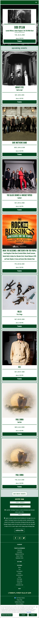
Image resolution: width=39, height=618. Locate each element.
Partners (19, 574)
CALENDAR (19, 545)
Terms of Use (24, 527)
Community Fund (19, 585)
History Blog (19, 582)
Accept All (23, 615)
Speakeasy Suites (19, 559)
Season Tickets (19, 557)
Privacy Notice (28, 612)
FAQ (19, 570)
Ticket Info (19, 551)
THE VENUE (19, 566)
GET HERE (19, 562)
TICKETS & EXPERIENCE (19, 549)
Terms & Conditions (19, 604)
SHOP (19, 589)
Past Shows (19, 580)
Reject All (32, 615)
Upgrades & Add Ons (19, 555)
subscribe (19, 531)
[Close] (36, 607)
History (19, 578)
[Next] (36, 24)
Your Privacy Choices (20, 598)
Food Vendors (19, 572)
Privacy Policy (31, 527)
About (19, 568)
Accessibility (19, 553)
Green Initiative (19, 576)
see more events (19, 494)
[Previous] (2, 24)
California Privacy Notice (19, 602)
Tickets (19, 41)
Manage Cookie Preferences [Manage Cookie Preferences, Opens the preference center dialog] (7, 615)
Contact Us (19, 583)
